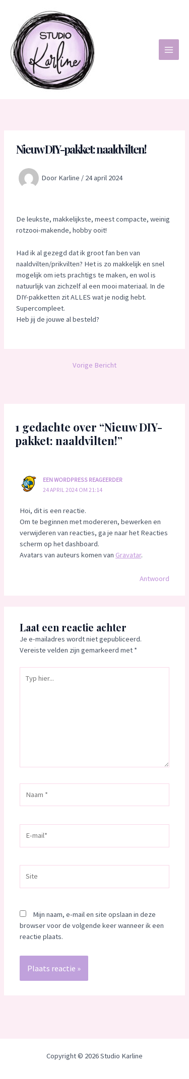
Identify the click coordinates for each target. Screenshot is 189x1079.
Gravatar (128, 554)
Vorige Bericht (94, 365)
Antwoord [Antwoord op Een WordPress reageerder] (154, 578)
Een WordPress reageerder (82, 479)
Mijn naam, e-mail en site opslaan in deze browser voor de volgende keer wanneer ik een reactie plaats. (92, 925)
